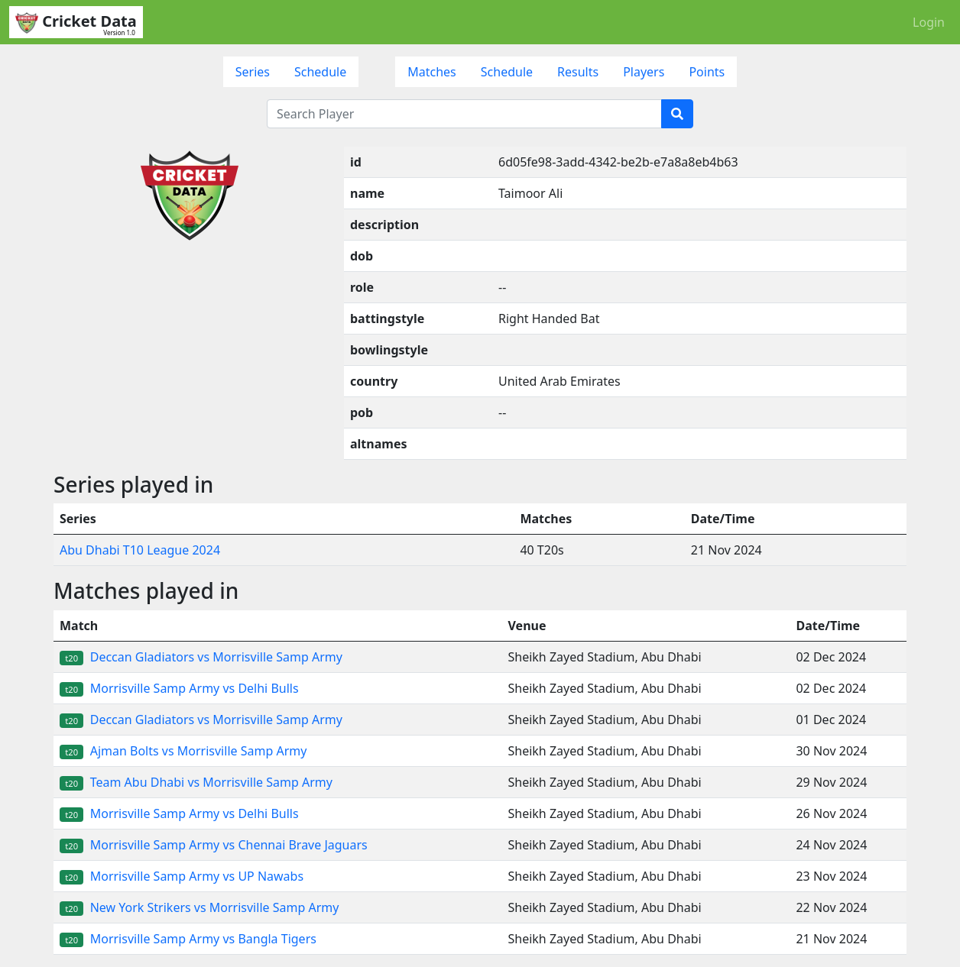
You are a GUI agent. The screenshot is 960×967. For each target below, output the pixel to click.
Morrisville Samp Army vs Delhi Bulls (179, 688)
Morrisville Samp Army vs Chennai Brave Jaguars (214, 844)
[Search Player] (464, 113)
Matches (431, 71)
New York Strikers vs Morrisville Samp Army (199, 907)
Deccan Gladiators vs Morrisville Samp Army (201, 656)
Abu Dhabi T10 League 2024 (140, 550)
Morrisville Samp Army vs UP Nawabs (181, 876)
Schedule (320, 71)
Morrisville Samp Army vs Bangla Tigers (188, 938)
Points (707, 71)
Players (643, 71)
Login (929, 22)
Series (252, 71)
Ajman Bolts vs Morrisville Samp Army (183, 750)
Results (577, 71)
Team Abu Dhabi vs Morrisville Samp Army (196, 782)
